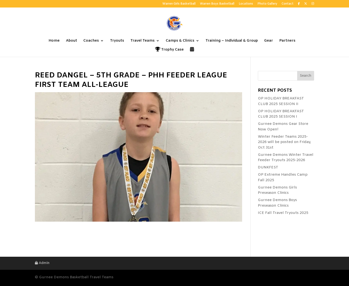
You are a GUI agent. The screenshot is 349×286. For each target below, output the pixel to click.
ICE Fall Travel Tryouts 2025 (283, 213)
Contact (287, 4)
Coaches (91, 41)
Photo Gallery (267, 4)
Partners (287, 41)
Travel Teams (142, 41)
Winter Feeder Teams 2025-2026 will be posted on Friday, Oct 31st (284, 142)
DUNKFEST (268, 167)
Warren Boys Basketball (217, 4)
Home (54, 41)
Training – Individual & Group (232, 41)
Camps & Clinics (180, 41)
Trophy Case (169, 50)
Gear (268, 41)
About (71, 41)
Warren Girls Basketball (179, 4)
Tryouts (117, 41)
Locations (246, 4)
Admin (42, 263)
